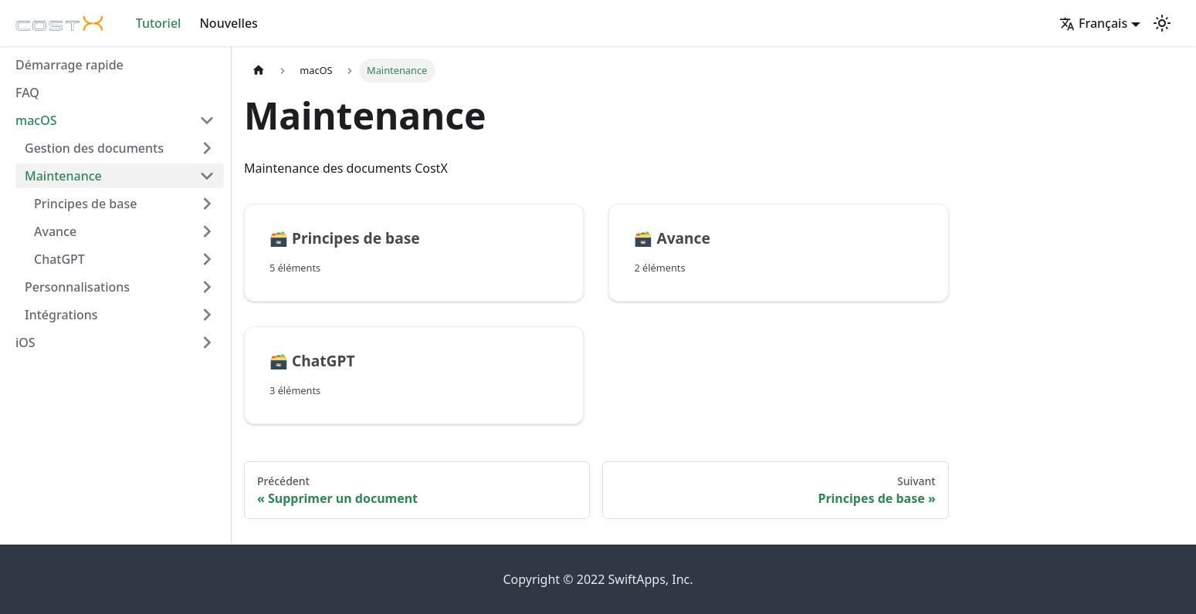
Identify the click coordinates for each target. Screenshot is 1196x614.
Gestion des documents (94, 148)
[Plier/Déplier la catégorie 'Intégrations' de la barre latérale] (207, 314)
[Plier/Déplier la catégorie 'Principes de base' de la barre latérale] (207, 203)
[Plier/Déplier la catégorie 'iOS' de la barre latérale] (207, 342)
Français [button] (1093, 23)
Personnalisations (77, 286)
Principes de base (85, 203)
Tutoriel (158, 23)
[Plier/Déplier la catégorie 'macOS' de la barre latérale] (207, 120)
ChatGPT (59, 259)
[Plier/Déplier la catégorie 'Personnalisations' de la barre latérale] (207, 287)
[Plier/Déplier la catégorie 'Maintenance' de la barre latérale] (207, 176)
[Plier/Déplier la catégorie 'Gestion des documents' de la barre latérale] (207, 148)
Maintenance (63, 175)
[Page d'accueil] (258, 71)
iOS (25, 342)
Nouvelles (228, 23)
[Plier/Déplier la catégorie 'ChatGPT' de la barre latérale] (207, 259)
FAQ (27, 92)
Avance (55, 231)
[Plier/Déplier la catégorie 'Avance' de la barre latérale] (207, 231)
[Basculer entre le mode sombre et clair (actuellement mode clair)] (1162, 23)
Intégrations (61, 314)
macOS (36, 120)
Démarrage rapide (69, 64)
